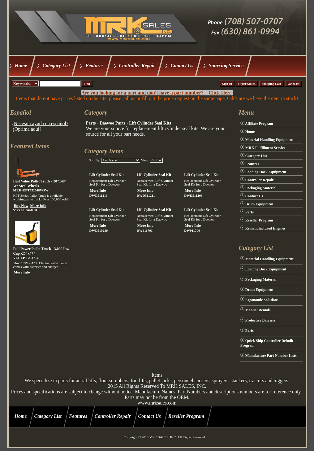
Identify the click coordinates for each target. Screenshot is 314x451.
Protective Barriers (260, 320)
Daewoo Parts (112, 123)
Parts (91, 123)
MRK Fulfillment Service (265, 148)
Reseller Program (259, 220)
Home (21, 65)
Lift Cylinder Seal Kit (106, 175)
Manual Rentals (258, 310)
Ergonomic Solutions (261, 300)
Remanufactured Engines (265, 228)
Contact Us (182, 65)
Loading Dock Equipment (265, 172)
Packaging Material (261, 188)
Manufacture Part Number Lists (271, 355)
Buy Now (21, 206)
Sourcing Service (226, 65)
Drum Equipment (259, 204)
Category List (56, 65)
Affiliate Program (259, 123)
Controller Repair (137, 65)
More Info (38, 206)
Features (94, 65)
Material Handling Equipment (269, 140)
